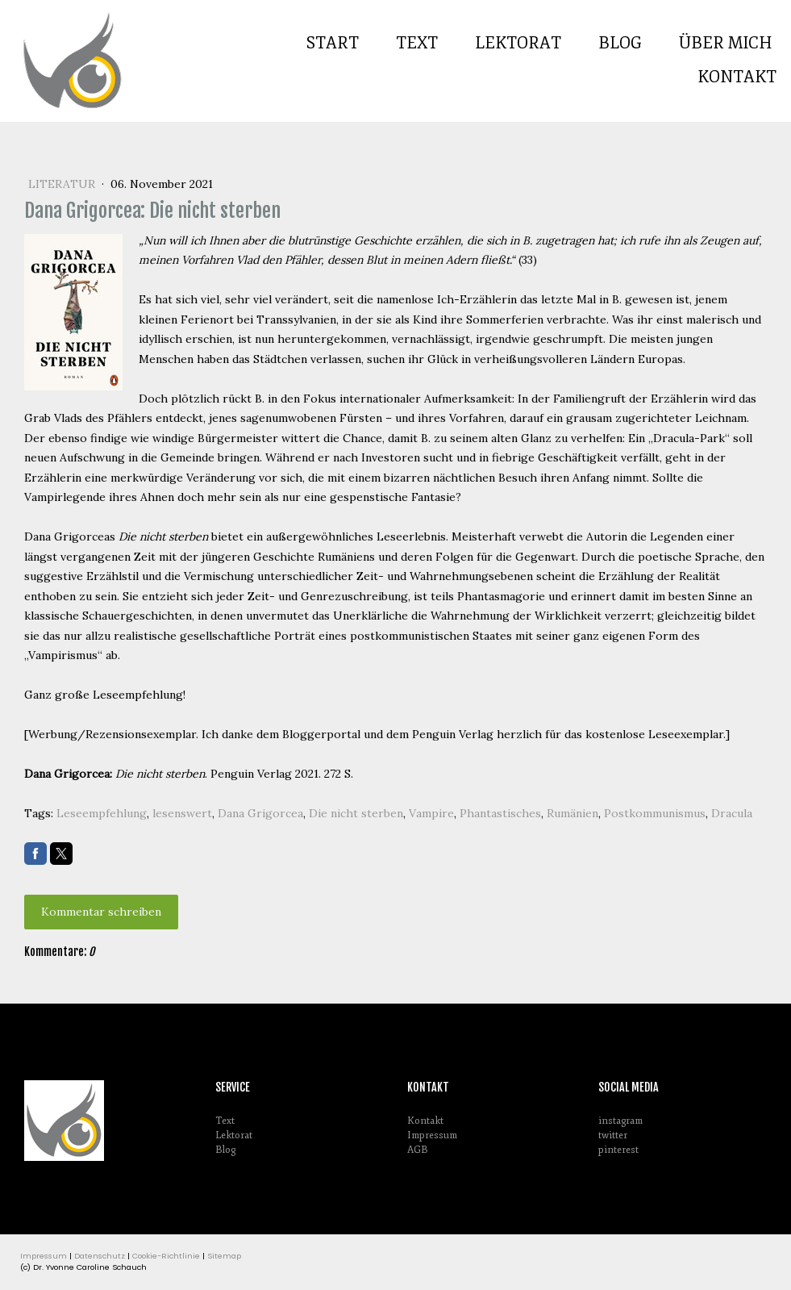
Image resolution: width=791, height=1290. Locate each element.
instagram (620, 1121)
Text (417, 43)
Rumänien (572, 813)
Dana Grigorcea (260, 813)
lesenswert (182, 813)
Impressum (432, 1135)
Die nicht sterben (356, 813)
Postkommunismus (655, 813)
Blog (620, 43)
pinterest (618, 1150)
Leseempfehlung (101, 813)
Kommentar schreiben (101, 911)
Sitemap (224, 1255)
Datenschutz (99, 1255)
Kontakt (736, 77)
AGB (417, 1150)
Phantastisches (500, 813)
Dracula (731, 813)
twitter (612, 1135)
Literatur (63, 184)
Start (332, 43)
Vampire (431, 813)
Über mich (725, 43)
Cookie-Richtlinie (166, 1255)
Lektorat (518, 43)
